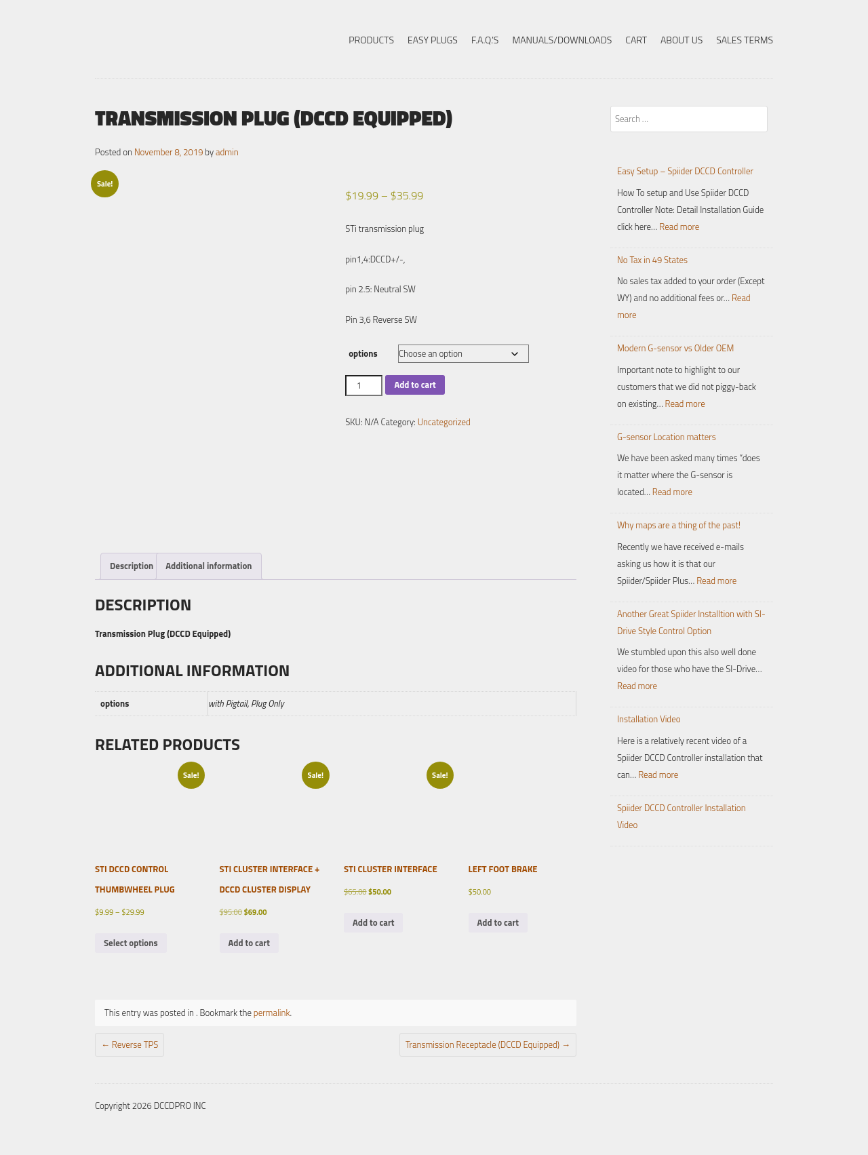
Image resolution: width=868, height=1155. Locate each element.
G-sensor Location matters (666, 437)
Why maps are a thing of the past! (679, 525)
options (363, 353)
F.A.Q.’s (485, 40)
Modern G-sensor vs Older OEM (675, 348)
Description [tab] (131, 565)
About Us (681, 40)
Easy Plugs (433, 40)
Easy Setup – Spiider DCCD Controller (685, 171)
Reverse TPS (129, 1044)
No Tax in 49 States (652, 260)
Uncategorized (444, 422)
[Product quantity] (363, 385)
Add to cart (414, 384)
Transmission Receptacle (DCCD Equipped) (488, 1044)
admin (227, 152)
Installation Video (649, 719)
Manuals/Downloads (562, 40)
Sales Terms (744, 40)
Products (371, 40)
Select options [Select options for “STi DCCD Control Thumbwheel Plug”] (131, 943)
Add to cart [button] (249, 943)
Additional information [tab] (208, 565)
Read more (679, 226)
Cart (636, 40)
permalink (272, 1012)
